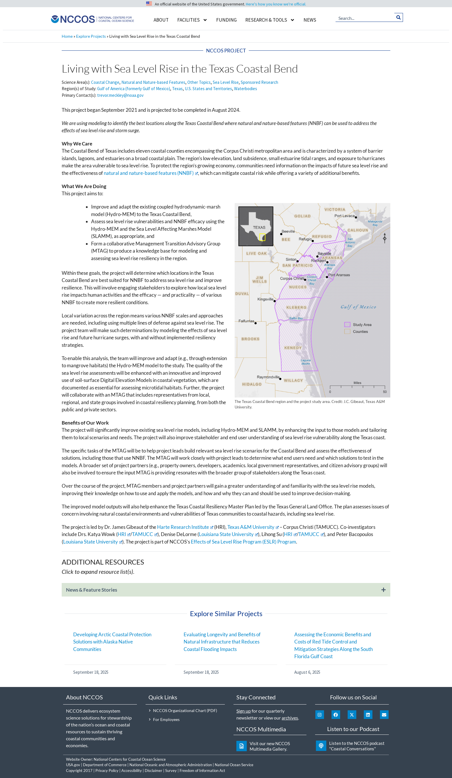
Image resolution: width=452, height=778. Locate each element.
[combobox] (365, 17)
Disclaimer (153, 770)
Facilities (192, 20)
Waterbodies (245, 88)
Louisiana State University (228, 534)
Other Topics (199, 82)
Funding (226, 20)
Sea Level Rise (226, 82)
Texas (177, 88)
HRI (124, 534)
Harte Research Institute (185, 527)
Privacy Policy (106, 770)
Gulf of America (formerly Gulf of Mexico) (133, 88)
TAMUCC (144, 534)
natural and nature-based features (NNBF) (151, 173)
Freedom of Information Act (202, 770)
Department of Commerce (105, 764)
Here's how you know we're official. (276, 4)
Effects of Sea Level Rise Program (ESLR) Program (243, 542)
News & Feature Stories (91, 590)
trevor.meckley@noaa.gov (120, 95)
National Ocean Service (234, 764)
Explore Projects (91, 36)
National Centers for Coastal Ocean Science (130, 759)
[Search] (398, 17)
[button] (226, 592)
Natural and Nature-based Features (153, 82)
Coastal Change (105, 82)
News (310, 20)
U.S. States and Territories (208, 88)
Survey (171, 770)
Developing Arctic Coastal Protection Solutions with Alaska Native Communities (112, 641)
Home (67, 36)
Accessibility (131, 770)
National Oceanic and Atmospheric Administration (170, 764)
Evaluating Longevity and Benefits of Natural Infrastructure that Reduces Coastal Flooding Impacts (222, 641)
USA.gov (73, 764)
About (161, 20)
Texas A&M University (253, 527)
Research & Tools (270, 20)
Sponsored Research (259, 82)
